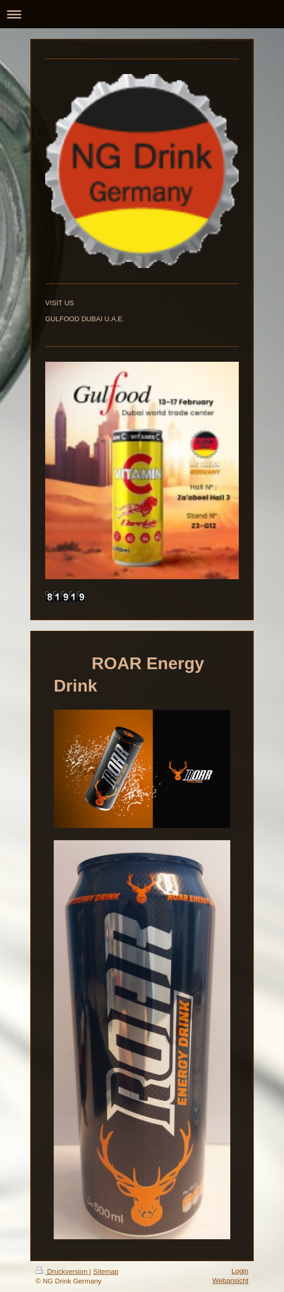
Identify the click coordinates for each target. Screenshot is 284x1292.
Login (239, 1271)
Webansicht (230, 1281)
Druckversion (62, 1271)
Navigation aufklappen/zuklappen (142, 14)
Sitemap (106, 1271)
